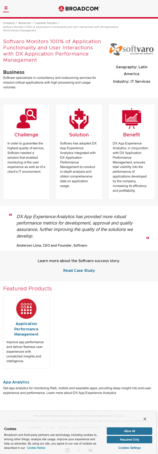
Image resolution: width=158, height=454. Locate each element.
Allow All (129, 431)
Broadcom (79, 9)
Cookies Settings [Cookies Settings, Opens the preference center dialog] (129, 447)
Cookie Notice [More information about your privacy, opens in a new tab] (36, 447)
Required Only (129, 439)
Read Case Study (79, 271)
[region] (78, 432)
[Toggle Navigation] (6, 9)
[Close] (144, 418)
